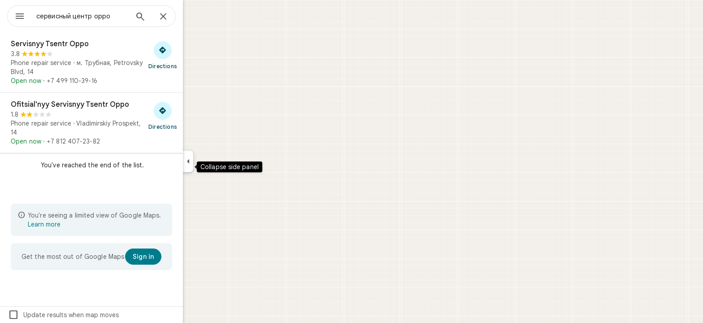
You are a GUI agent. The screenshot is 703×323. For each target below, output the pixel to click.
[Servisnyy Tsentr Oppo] (123, 62)
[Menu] (16, 15)
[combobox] (105, 16)
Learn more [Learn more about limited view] (76, 224)
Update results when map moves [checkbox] (95, 315)
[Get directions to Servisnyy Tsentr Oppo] (195, 54)
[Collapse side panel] (220, 161)
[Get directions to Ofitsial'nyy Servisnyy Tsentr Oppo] (195, 115)
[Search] (172, 17)
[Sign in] (175, 256)
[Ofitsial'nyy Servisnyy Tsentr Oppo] (123, 123)
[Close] (195, 17)
